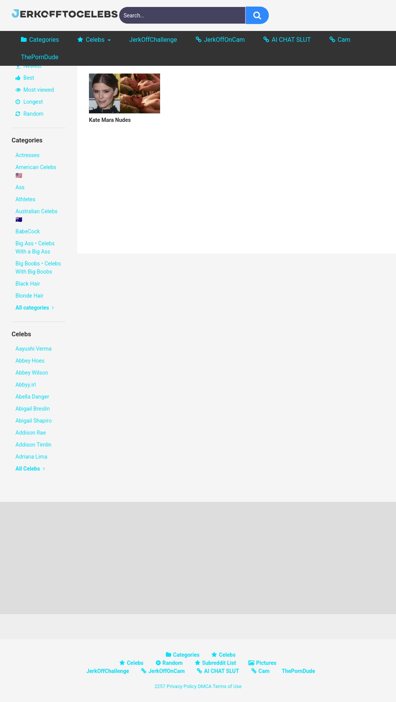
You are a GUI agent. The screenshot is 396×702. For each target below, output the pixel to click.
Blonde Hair (29, 296)
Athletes (25, 199)
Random (29, 114)
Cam (344, 39)
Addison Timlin (33, 445)
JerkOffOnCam (224, 39)
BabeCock (27, 231)
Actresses (27, 155)
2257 (159, 686)
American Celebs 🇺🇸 (35, 171)
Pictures (266, 663)
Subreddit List (219, 663)
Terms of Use (227, 686)
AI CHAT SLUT (291, 39)
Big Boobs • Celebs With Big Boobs (38, 267)
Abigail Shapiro (33, 421)
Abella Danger (32, 397)
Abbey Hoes (29, 361)
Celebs (95, 39)
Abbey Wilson (31, 373)
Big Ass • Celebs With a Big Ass (35, 247)
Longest (29, 102)
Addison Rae (30, 433)
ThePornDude (39, 57)
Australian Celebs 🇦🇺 (36, 215)
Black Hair (27, 284)
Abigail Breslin (32, 409)
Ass (20, 187)
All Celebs (30, 469)
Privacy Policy (182, 686)
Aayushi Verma (33, 349)
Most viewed (34, 90)
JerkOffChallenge (153, 39)
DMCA (205, 686)
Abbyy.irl (25, 385)
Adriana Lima (31, 457)
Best (24, 78)
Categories (44, 39)
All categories (34, 308)
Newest (29, 66)
